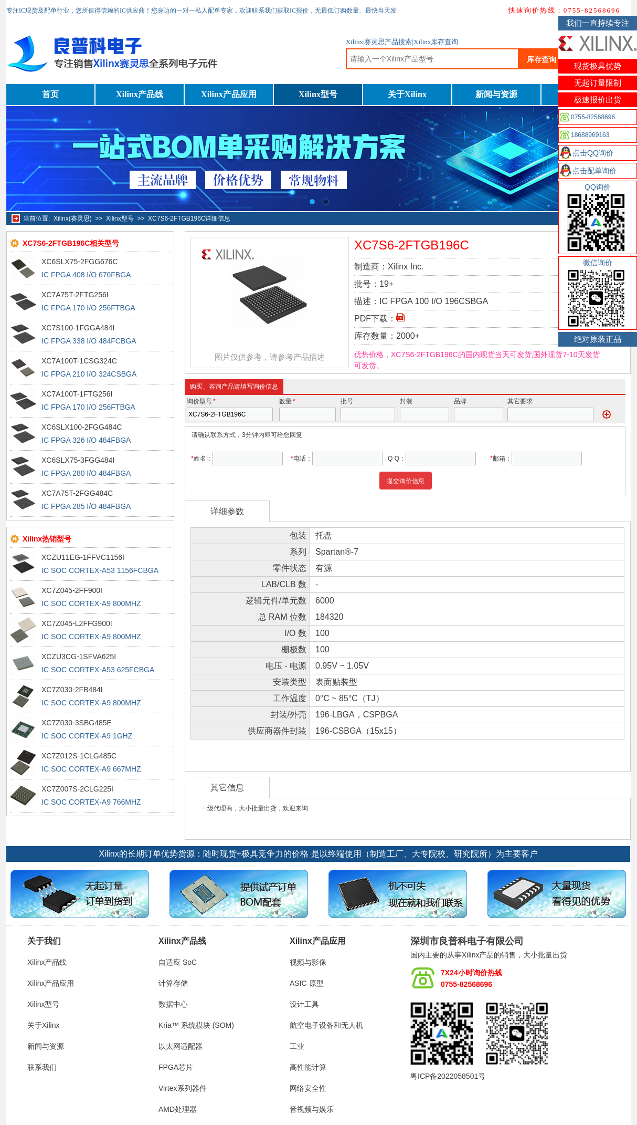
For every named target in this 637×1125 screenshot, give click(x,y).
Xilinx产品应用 (229, 94)
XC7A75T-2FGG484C (77, 493)
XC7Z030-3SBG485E (76, 722)
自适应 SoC (177, 962)
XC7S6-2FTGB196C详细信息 (189, 218)
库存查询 (541, 59)
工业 (297, 1046)
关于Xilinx (407, 94)
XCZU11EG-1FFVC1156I (82, 557)
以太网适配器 (180, 1046)
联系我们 (42, 1067)
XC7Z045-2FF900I (71, 590)
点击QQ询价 (592, 153)
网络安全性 (308, 1088)
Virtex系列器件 (182, 1088)
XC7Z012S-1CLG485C (78, 756)
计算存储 (173, 983)
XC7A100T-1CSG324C (79, 361)
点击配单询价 (594, 170)
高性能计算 (308, 1067)
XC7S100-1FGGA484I (77, 328)
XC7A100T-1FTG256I (76, 394)
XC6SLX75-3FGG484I (77, 460)
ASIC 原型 (307, 983)
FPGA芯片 (175, 1067)
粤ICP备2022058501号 (447, 1076)
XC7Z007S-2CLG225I (77, 789)
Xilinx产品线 (139, 94)
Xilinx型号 (318, 94)
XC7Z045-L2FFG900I (76, 623)
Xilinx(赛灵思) (73, 218)
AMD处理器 (177, 1109)
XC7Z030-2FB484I (72, 689)
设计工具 (304, 1004)
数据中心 (173, 1004)
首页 (50, 94)
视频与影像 (308, 962)
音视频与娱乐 (312, 1109)
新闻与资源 (496, 94)
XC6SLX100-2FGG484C (81, 427)
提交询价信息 (405, 481)
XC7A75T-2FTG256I (75, 294)
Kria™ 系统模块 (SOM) (196, 1025)
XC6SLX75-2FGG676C (79, 261)
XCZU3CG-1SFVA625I (78, 656)
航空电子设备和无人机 (326, 1025)
